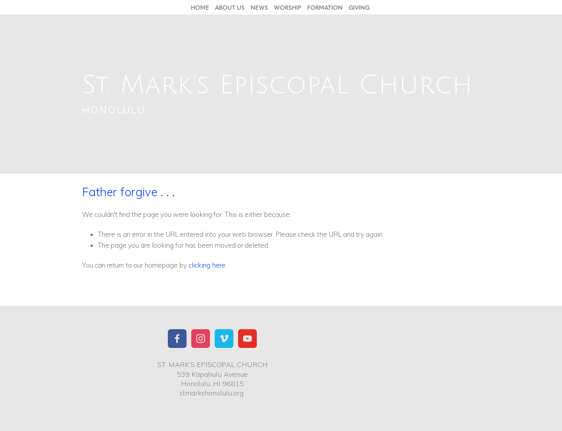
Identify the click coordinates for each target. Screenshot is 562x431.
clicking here (207, 265)
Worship (287, 7)
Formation (325, 7)
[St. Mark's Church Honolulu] (177, 338)
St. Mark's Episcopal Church (277, 85)
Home (200, 7)
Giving (359, 7)
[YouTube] (247, 338)
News (259, 7)
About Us (230, 7)
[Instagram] (200, 338)
